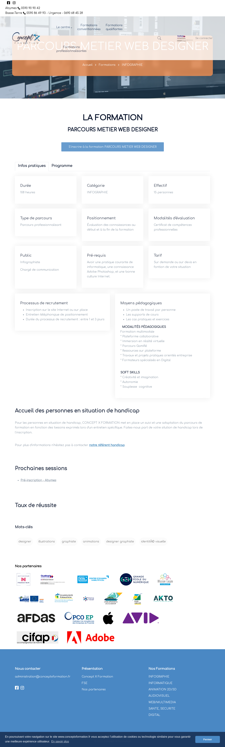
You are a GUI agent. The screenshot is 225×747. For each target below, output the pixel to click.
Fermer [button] (207, 739)
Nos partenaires (94, 689)
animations (91, 545)
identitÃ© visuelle (153, 545)
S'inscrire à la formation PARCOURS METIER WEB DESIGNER (113, 150)
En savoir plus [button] (60, 741)
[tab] (32, 170)
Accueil (87, 64)
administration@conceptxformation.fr (42, 676)
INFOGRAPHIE (132, 64)
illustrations (46, 545)
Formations (107, 64)
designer (24, 545)
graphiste (69, 545)
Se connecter (204, 38)
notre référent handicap (107, 448)
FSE (84, 683)
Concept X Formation (97, 676)
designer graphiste (120, 545)
